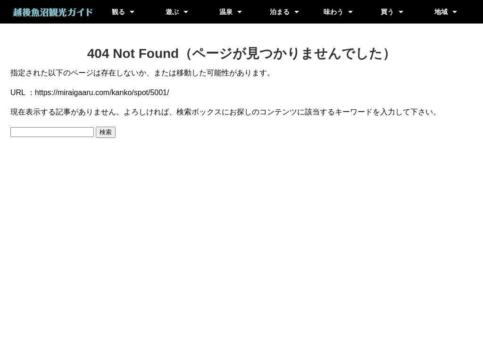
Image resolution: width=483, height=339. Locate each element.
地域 (441, 12)
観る (118, 12)
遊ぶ (172, 12)
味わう (333, 12)
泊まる (280, 12)
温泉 (226, 12)
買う (387, 12)
